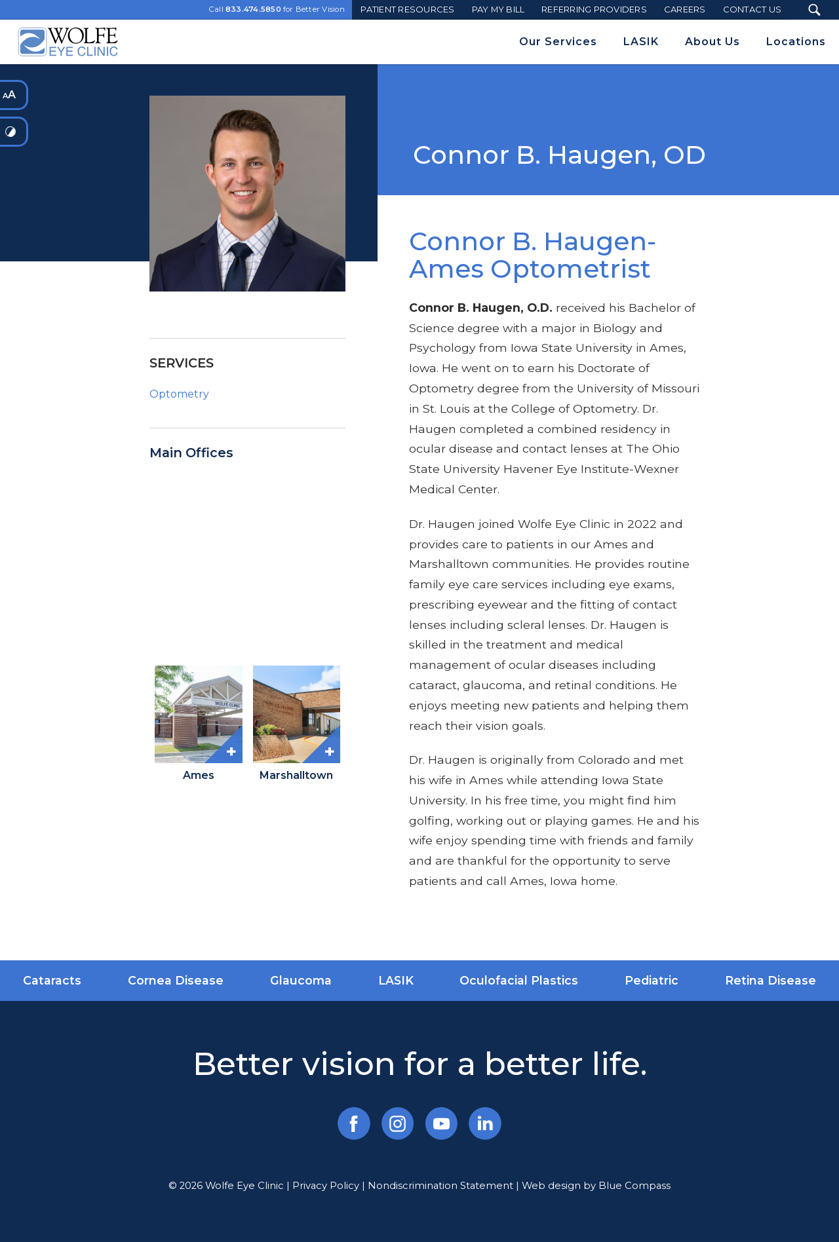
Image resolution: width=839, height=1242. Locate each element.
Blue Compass (634, 1186)
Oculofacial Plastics (518, 980)
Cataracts (52, 980)
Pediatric (651, 980)
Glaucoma (301, 980)
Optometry (179, 394)
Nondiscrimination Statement (440, 1186)
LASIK (396, 980)
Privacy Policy (325, 1186)
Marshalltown (296, 775)
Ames (198, 775)
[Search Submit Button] (814, 10)
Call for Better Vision (277, 9)
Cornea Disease (176, 980)
